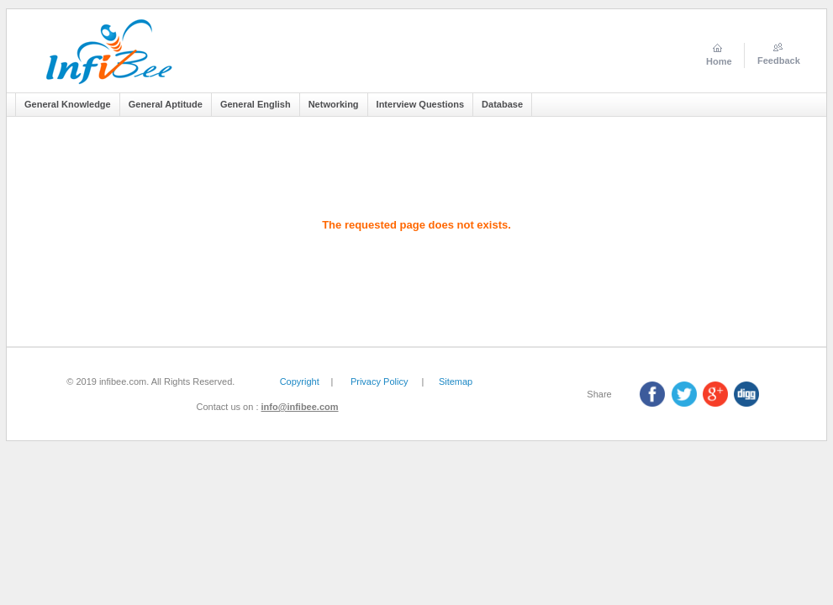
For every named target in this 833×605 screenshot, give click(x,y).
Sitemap (455, 381)
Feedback (778, 60)
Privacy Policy (379, 381)
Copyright (299, 381)
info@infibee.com (300, 407)
